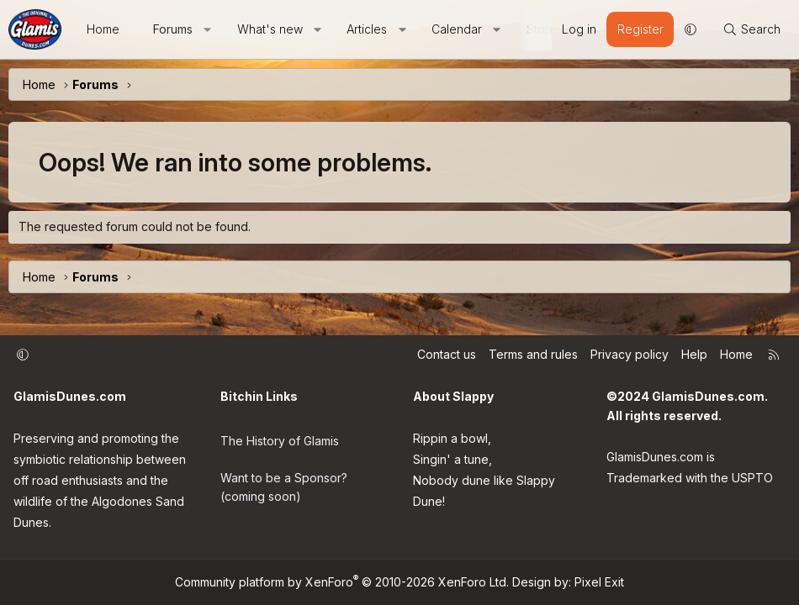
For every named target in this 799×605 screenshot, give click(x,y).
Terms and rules (533, 354)
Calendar (456, 29)
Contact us (446, 354)
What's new (270, 29)
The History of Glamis (279, 436)
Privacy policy (629, 354)
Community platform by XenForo (342, 582)
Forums (173, 29)
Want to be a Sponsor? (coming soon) (283, 479)
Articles (367, 29)
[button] (207, 29)
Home (103, 29)
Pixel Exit (599, 582)
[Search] (751, 29)
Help (694, 354)
